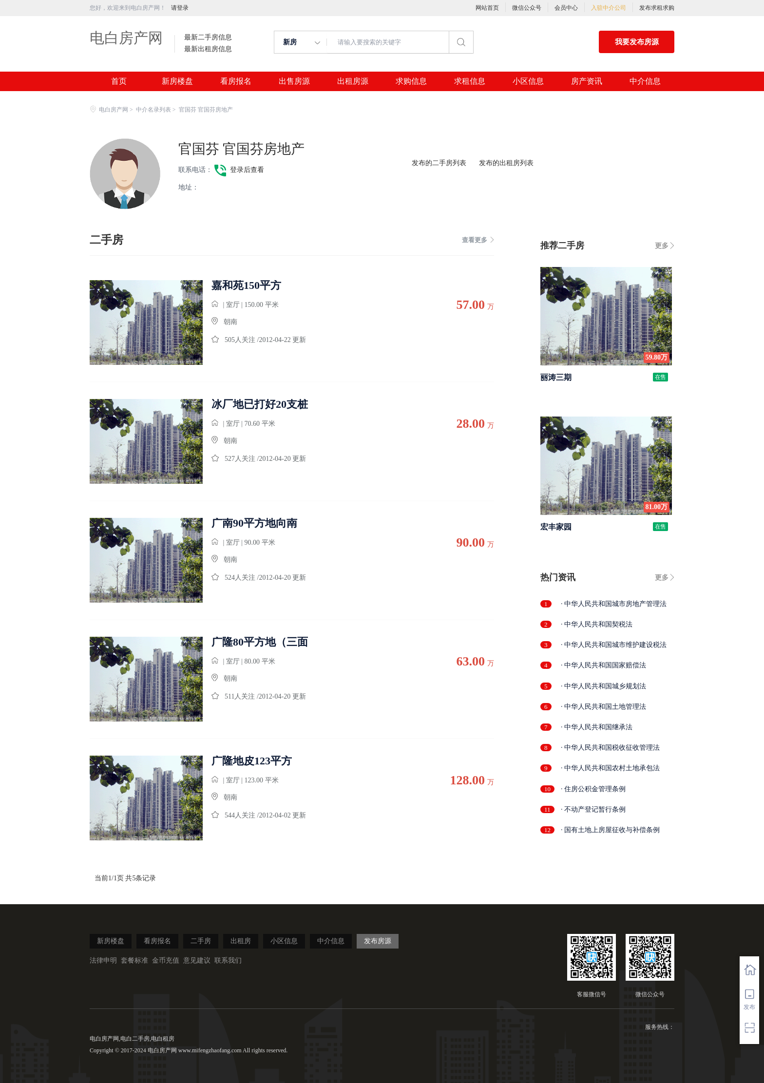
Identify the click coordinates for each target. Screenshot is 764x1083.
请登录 (180, 7)
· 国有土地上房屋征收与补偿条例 (610, 830)
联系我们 (228, 960)
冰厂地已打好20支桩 (259, 404)
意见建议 (196, 960)
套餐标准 (134, 960)
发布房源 (377, 941)
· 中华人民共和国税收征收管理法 (610, 747)
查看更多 (478, 240)
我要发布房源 (637, 42)
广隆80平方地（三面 (259, 642)
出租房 (240, 941)
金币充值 (165, 960)
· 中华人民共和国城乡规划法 (603, 686)
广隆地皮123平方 (251, 761)
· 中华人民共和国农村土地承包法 (610, 768)
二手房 (201, 941)
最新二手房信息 (208, 37)
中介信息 (645, 81)
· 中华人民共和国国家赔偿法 (603, 665)
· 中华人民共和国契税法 (596, 624)
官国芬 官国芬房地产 (241, 148)
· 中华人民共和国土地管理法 (603, 706)
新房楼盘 (177, 81)
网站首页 (487, 7)
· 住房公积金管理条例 (593, 789)
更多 (661, 245)
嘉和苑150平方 (246, 285)
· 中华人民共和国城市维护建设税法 (614, 644)
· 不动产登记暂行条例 (593, 809)
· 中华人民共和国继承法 (596, 727)
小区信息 (528, 81)
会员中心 (566, 7)
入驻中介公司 (608, 7)
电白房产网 (126, 38)
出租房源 (353, 81)
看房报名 (236, 81)
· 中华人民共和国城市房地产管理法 (614, 604)
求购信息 (411, 81)
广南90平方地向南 (254, 523)
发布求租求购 (656, 7)
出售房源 (294, 81)
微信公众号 (526, 7)
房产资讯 (586, 81)
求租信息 (469, 81)
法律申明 (103, 960)
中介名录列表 (153, 109)
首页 (119, 81)
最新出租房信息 (208, 49)
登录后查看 (247, 169)
